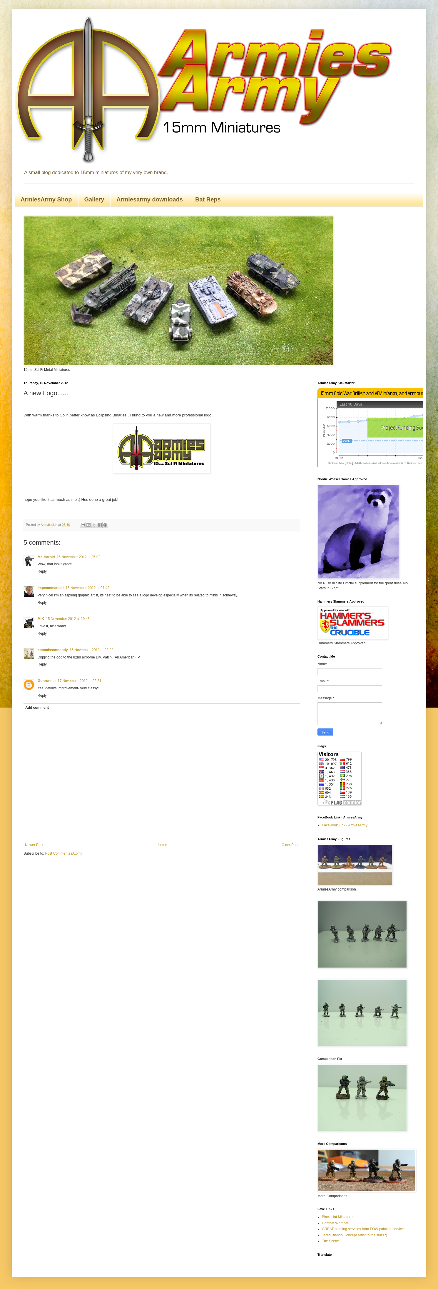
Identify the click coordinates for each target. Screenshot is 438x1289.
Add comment (37, 708)
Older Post (290, 845)
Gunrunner (47, 681)
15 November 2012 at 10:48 (68, 619)
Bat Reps (208, 199)
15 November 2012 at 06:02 (79, 557)
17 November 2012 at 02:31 (79, 681)
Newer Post (34, 845)
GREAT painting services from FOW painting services (363, 1229)
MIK (41, 619)
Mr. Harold (46, 557)
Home (162, 845)
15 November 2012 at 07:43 (87, 588)
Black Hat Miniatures (338, 1217)
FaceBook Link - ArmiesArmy (344, 825)
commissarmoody (53, 650)
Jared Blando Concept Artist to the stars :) (354, 1235)
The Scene (330, 1241)
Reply (42, 571)
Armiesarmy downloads (149, 199)
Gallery (94, 199)
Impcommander (51, 588)
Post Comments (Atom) (63, 853)
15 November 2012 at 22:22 (91, 650)
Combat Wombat (335, 1223)
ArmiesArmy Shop (46, 199)
